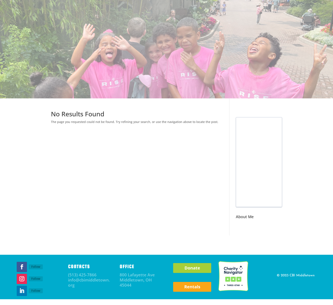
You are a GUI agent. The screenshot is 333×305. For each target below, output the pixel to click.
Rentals (192, 287)
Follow (35, 267)
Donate (192, 268)
